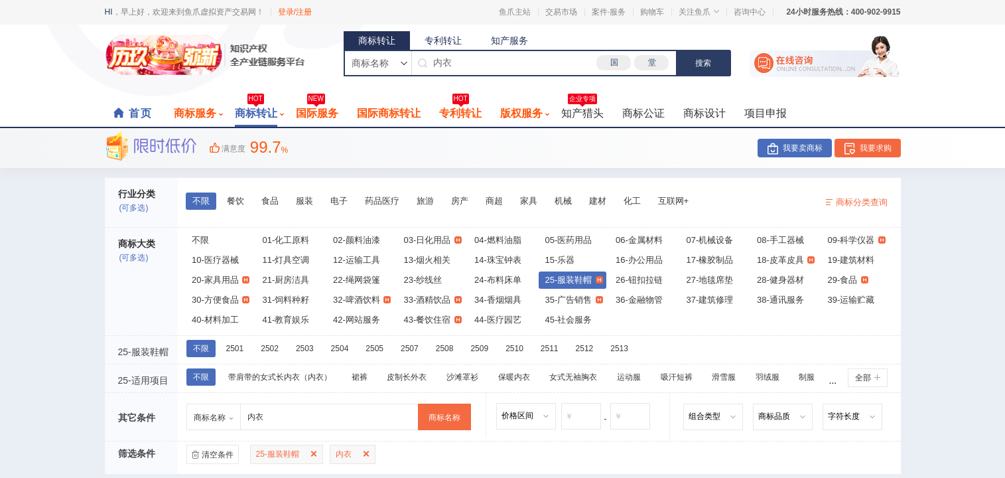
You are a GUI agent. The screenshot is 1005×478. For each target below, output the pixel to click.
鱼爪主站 (515, 12)
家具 (528, 201)
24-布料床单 (497, 280)
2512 (585, 348)
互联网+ (673, 201)
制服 (807, 377)
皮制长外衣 (407, 377)
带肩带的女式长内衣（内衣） (280, 377)
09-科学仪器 (857, 240)
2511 (550, 348)
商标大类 (136, 243)
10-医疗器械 (215, 260)
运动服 (629, 377)
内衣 (344, 454)
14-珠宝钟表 (497, 260)
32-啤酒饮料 (362, 300)
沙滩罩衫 (462, 377)
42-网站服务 (356, 320)
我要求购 (876, 148)
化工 (632, 201)
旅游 (425, 201)
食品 (270, 201)
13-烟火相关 (427, 260)
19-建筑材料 (851, 260)
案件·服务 (609, 12)
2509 (479, 348)
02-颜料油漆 (356, 240)
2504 (340, 348)
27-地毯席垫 (710, 280)
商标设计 (704, 113)
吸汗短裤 (677, 377)
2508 (445, 348)
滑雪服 (724, 377)
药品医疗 (382, 201)
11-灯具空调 (286, 260)
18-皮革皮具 (786, 260)
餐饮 (235, 201)
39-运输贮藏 (851, 300)
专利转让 (443, 40)
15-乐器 (560, 260)
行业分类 (136, 194)
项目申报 (765, 113)
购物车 (652, 12)
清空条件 (218, 454)
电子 (339, 201)
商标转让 (376, 40)
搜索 (703, 63)
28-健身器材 (780, 280)
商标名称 (444, 417)
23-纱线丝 (423, 280)
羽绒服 (767, 377)
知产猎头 (582, 109)
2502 (270, 348)
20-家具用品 (220, 280)
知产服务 (509, 40)
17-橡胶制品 (710, 260)
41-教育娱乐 (286, 320)
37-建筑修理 (710, 300)
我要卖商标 (803, 148)
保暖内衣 (514, 377)
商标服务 (198, 113)
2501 (235, 348)
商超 (494, 201)
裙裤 (360, 377)
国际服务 (317, 109)
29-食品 (848, 280)
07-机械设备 (710, 240)
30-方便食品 (220, 300)
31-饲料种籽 (286, 300)
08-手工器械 (780, 240)
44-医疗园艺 (497, 320)
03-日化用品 (433, 240)
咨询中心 (750, 12)
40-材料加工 (215, 320)
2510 (514, 348)
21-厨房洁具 (286, 280)
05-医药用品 (568, 240)
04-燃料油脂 (497, 240)
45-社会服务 (568, 320)
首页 (141, 113)
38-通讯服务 (780, 300)
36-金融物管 (639, 300)
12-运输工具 (356, 260)
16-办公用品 (639, 260)
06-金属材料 (639, 240)
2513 (619, 348)
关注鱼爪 (699, 12)
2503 (305, 348)
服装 (304, 201)
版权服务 (524, 113)
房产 (459, 201)
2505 (374, 348)
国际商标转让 (389, 113)
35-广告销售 (574, 300)
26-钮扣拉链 (639, 280)
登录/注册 (295, 12)
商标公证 (643, 113)
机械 (563, 201)
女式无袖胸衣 (573, 377)
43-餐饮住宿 (433, 320)
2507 (410, 348)
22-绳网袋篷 (356, 280)
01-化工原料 (286, 240)
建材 (597, 201)
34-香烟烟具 (497, 300)
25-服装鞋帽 (574, 280)
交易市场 (561, 12)
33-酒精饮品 (433, 300)
